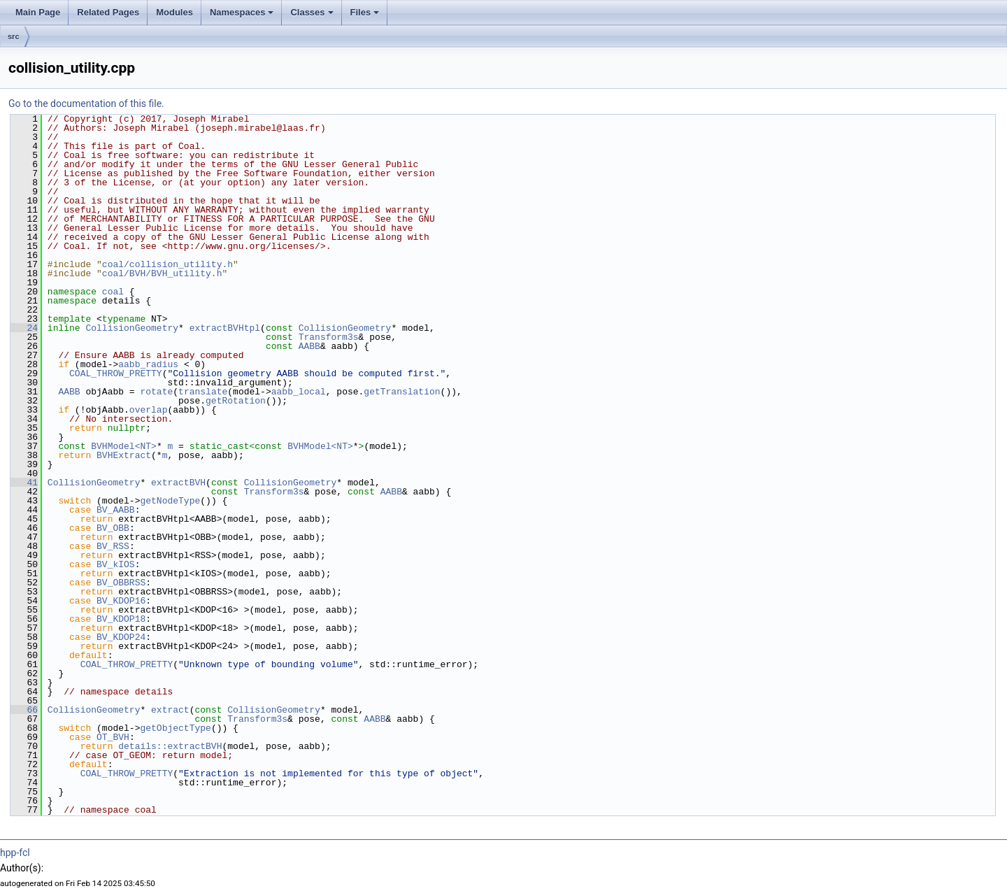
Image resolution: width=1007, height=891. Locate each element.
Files (365, 12)
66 (24, 710)
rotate (156, 391)
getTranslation (402, 391)
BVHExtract (124, 455)
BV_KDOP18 (121, 619)
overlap (148, 410)
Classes (311, 12)
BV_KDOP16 (121, 600)
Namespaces (242, 12)
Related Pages (108, 12)
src (14, 36)
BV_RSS (113, 546)
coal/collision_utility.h (167, 264)
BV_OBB (113, 528)
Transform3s (329, 337)
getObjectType (175, 728)
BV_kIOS (116, 564)
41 (24, 482)
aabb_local (298, 391)
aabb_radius (148, 364)
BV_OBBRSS (121, 582)
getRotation (236, 400)
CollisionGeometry (131, 328)
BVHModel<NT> (124, 446)
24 (24, 328)
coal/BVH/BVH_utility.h (162, 273)
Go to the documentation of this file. (86, 103)
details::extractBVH (170, 746)
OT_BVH (113, 737)
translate (202, 391)
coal (113, 291)
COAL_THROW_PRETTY (115, 373)
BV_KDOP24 (121, 637)
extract (170, 710)
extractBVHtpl (225, 328)
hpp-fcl (15, 852)
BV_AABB (116, 510)
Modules (174, 12)
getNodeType (170, 500)
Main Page (37, 12)
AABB (309, 346)
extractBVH (178, 482)
